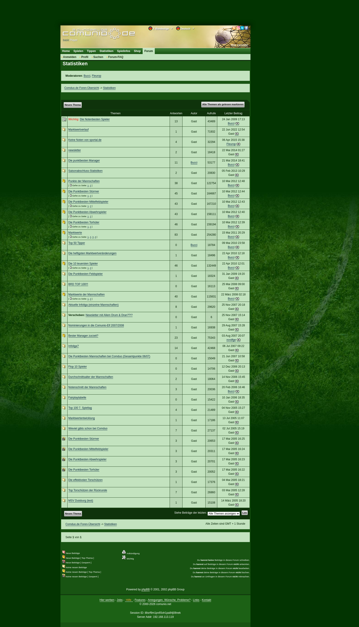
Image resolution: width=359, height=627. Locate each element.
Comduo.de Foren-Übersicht (81, 88)
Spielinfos (123, 51)
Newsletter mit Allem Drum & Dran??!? (109, 315)
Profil (84, 57)
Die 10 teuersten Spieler (83, 263)
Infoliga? (73, 346)
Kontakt (206, 600)
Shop (137, 51)
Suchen (98, 57)
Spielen (78, 51)
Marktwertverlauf (78, 129)
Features (140, 600)
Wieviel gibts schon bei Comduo (88, 428)
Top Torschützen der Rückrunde (87, 490)
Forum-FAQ (115, 57)
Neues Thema (73, 105)
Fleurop (96, 75)
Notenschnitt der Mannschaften (87, 387)
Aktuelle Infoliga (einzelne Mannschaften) (93, 304)
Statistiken (107, 51)
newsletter (74, 150)
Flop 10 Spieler (77, 366)
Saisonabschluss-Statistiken (85, 170)
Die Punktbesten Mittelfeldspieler (88, 201)
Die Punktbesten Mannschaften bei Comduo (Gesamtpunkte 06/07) (109, 356)
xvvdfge (231, 339)
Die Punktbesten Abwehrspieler (87, 212)
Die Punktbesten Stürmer (83, 191)
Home (66, 51)
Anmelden (69, 57)
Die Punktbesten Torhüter (83, 222)
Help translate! (239, 45)
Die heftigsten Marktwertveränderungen (92, 253)
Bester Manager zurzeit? (83, 335)
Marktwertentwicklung (81, 418)
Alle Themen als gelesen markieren (222, 104)
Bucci (87, 75)
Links (196, 600)
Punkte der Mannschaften (84, 181)
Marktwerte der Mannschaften (86, 294)
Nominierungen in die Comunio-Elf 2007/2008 (96, 325)
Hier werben (107, 600)
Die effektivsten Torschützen (85, 480)
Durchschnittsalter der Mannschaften (90, 377)
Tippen (91, 51)
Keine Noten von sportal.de (85, 140)
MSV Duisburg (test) (80, 500)
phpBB (145, 589)
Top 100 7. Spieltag (80, 407)
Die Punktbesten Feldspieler (85, 273)
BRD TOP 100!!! (78, 284)
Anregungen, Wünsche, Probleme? (169, 600)
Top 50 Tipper (76, 243)
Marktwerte (75, 232)
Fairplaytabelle (77, 397)
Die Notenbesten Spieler (95, 119)
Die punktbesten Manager (84, 160)
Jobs (119, 600)
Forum (148, 51)
